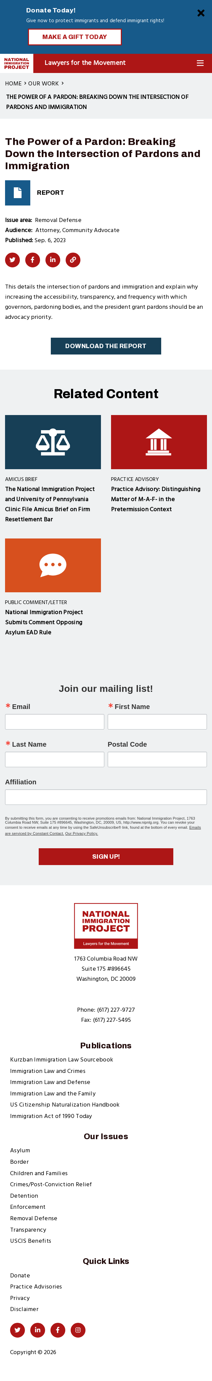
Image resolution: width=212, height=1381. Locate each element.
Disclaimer (24, 1309)
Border (19, 1162)
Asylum (20, 1151)
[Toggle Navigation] (200, 63)
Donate (20, 1276)
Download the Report (106, 346)
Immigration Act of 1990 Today (51, 1116)
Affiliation (20, 782)
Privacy (20, 1298)
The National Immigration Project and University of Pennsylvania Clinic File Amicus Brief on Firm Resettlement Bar (50, 505)
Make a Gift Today (74, 37)
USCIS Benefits (30, 1241)
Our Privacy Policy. (81, 833)
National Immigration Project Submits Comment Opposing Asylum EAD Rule (44, 623)
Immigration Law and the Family (53, 1094)
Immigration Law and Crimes (47, 1071)
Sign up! (106, 856)
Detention (24, 1196)
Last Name (29, 744)
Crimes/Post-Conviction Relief (51, 1185)
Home (13, 84)
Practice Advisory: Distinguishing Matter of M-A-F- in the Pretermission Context (155, 500)
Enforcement (27, 1207)
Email (21, 706)
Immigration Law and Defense (50, 1082)
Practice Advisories (36, 1287)
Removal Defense (34, 1219)
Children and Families (39, 1174)
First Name (132, 706)
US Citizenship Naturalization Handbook (64, 1105)
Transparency (28, 1230)
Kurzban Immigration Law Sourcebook (61, 1060)
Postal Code (127, 744)
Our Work (43, 84)
